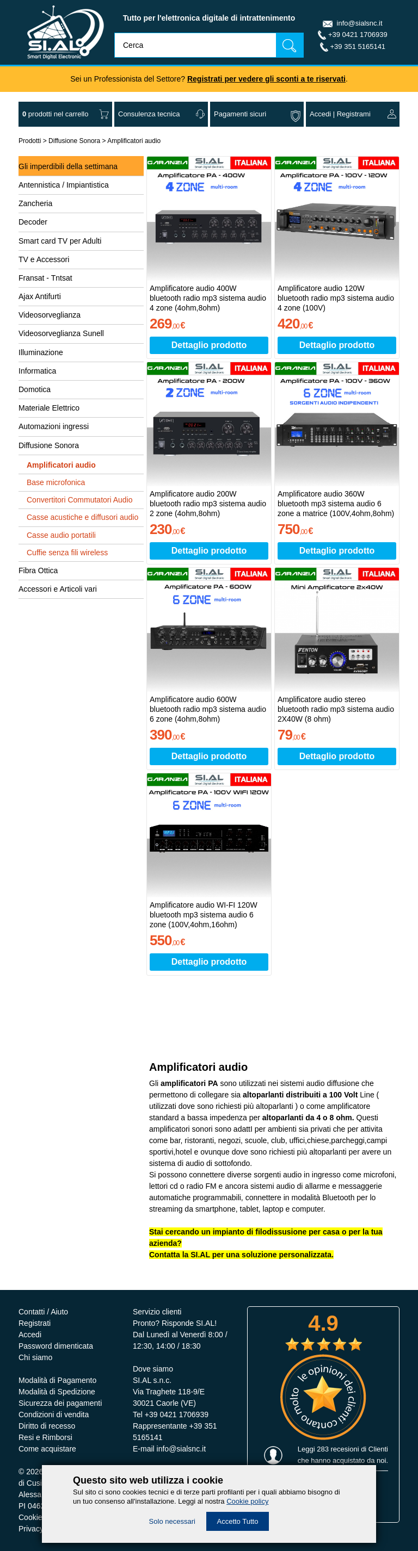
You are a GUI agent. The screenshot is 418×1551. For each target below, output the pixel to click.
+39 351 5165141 (358, 46)
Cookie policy (247, 1501)
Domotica (35, 389)
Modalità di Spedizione (57, 1391)
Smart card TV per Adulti (60, 241)
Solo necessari (172, 1521)
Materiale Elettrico (49, 408)
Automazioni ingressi (54, 426)
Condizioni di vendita (54, 1414)
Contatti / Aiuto (43, 1311)
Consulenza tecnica (149, 114)
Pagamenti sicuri (240, 114)
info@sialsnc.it (360, 23)
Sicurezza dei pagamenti (60, 1403)
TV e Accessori (44, 259)
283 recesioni (338, 1449)
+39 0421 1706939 (358, 34)
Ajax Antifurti (40, 296)
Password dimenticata (56, 1346)
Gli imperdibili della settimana (68, 166)
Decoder (33, 222)
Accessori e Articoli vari (58, 589)
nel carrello (55, 114)
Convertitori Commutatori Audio (80, 499)
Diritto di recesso (47, 1426)
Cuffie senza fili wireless (67, 552)
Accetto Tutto (238, 1521)
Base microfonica (56, 482)
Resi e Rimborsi (45, 1437)
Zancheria (35, 203)
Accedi (320, 114)
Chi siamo (35, 1357)
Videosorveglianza (50, 315)
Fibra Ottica (38, 570)
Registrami (354, 114)
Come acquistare (47, 1448)
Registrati (35, 1323)
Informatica (37, 371)
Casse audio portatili (61, 535)
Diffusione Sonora (74, 141)
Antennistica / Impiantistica (64, 185)
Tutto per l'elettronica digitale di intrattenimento (209, 18)
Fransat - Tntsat (45, 278)
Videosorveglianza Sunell (61, 333)
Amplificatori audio (134, 141)
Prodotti (30, 141)
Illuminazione (41, 352)
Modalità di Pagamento (57, 1380)
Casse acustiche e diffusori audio (82, 517)
